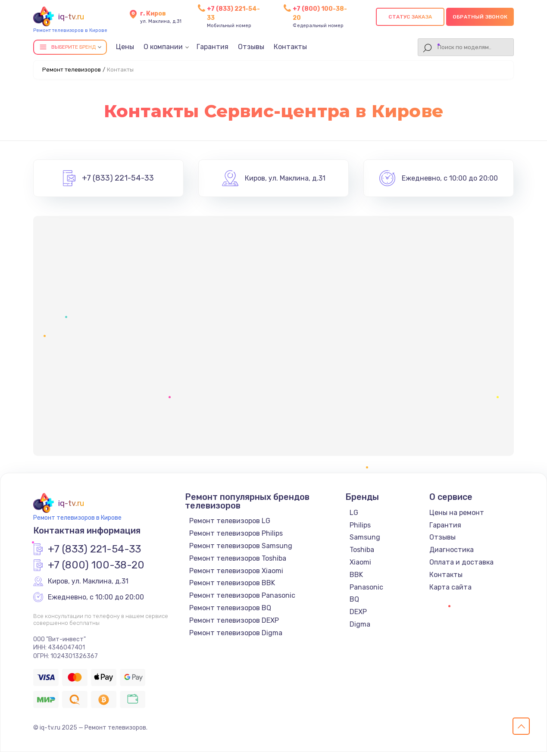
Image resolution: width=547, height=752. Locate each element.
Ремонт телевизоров (71, 69)
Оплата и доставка (461, 562)
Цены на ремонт (456, 513)
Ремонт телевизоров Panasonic (242, 595)
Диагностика (451, 550)
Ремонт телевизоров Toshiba (237, 558)
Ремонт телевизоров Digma (235, 633)
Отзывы (251, 47)
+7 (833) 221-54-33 (118, 178)
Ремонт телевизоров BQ (230, 608)
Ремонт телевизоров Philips (236, 533)
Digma (360, 624)
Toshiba (362, 550)
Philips (360, 525)
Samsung (365, 537)
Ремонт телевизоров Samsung (240, 546)
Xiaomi (360, 562)
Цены (125, 47)
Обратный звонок (480, 17)
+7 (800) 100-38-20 (96, 565)
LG (354, 513)
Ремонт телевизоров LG (229, 521)
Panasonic (366, 587)
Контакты (290, 47)
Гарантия (212, 47)
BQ (354, 599)
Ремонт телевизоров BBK (232, 583)
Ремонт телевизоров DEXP (234, 620)
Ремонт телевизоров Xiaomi (236, 571)
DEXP (358, 612)
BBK (356, 575)
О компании (163, 47)
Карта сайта (450, 587)
